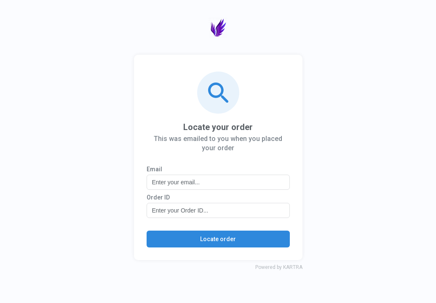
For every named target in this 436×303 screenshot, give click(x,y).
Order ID (158, 197)
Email (154, 169)
